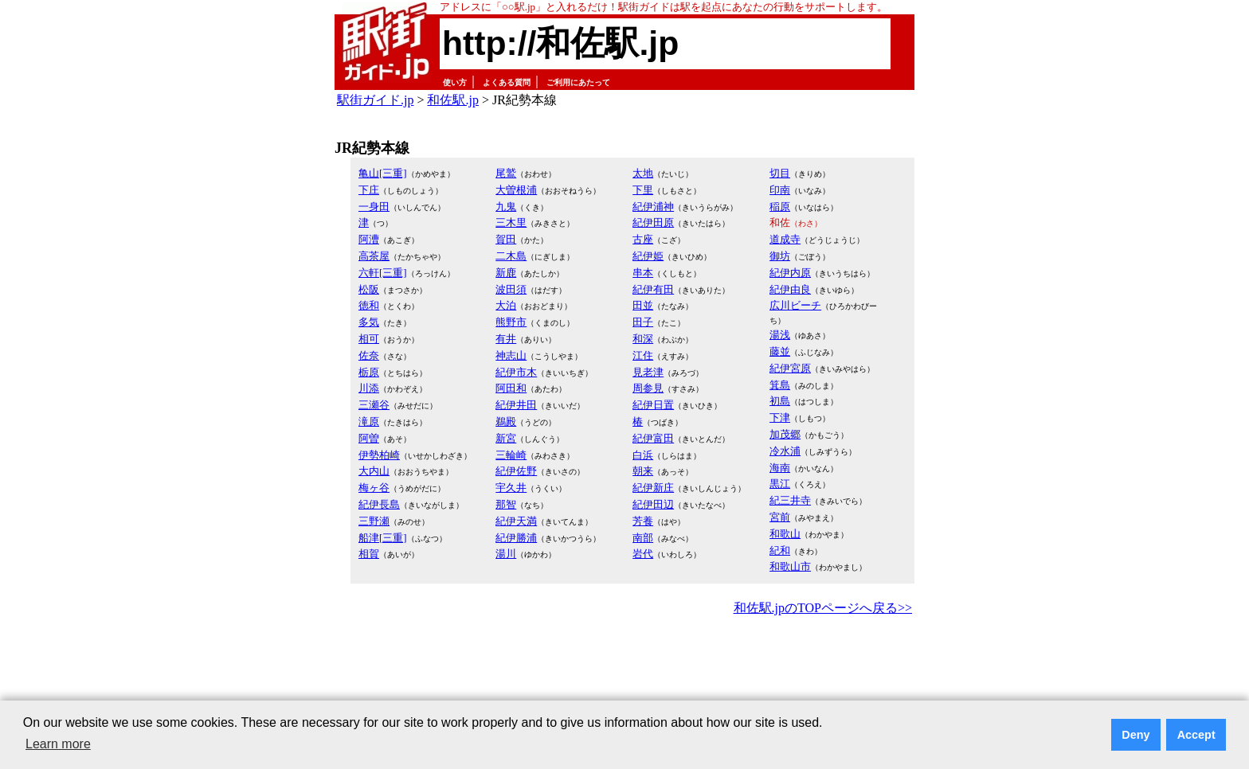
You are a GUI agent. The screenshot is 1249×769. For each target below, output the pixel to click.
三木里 (511, 222)
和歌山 (785, 534)
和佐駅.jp (452, 100)
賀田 (505, 239)
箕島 (779, 385)
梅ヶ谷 (374, 488)
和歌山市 (790, 566)
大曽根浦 (516, 190)
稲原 (779, 207)
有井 (505, 339)
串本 (642, 273)
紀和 (779, 550)
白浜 (642, 455)
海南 (779, 468)
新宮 (505, 438)
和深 (642, 339)
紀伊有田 (653, 289)
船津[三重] (382, 538)
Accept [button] (1196, 734)
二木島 (511, 256)
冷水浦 (785, 451)
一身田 (374, 207)
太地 (642, 173)
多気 (368, 322)
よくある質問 (507, 82)
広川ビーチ (795, 305)
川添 (368, 388)
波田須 (511, 289)
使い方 (455, 82)
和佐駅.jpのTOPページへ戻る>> (823, 608)
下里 (642, 190)
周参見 (648, 388)
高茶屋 (374, 256)
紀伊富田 (653, 438)
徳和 (368, 305)
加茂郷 (785, 434)
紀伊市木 (516, 372)
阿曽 (368, 438)
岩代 (642, 554)
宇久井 (511, 488)
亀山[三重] (382, 173)
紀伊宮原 (790, 368)
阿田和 (511, 388)
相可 (368, 339)
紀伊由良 (790, 289)
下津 (779, 418)
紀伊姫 (648, 256)
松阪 (368, 289)
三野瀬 (374, 521)
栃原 (368, 372)
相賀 (368, 554)
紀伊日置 (653, 405)
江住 (642, 355)
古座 (642, 239)
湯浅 (779, 335)
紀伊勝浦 (516, 538)
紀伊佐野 (516, 471)
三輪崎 (511, 455)
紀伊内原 (790, 273)
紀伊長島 (379, 504)
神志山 (511, 355)
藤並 (779, 351)
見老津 (648, 372)
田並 (642, 305)
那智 (505, 504)
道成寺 (785, 239)
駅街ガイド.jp (375, 100)
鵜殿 (505, 421)
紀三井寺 (790, 500)
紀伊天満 (516, 521)
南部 (642, 538)
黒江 (779, 484)
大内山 (374, 471)
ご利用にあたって (578, 82)
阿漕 (368, 239)
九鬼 (505, 207)
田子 (642, 322)
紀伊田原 (653, 222)
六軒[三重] (382, 273)
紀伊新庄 (653, 488)
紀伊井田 (516, 405)
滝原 (368, 421)
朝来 (642, 471)
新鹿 (505, 273)
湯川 (505, 554)
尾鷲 (505, 173)
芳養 (642, 521)
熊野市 (511, 322)
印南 (779, 190)
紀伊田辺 (653, 504)
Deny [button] (1135, 734)
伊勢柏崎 (379, 455)
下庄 (368, 190)
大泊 (505, 305)
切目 (779, 173)
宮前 (779, 517)
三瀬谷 (374, 405)
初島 (779, 401)
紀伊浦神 (653, 207)
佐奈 (368, 355)
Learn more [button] (58, 744)
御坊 (779, 256)
